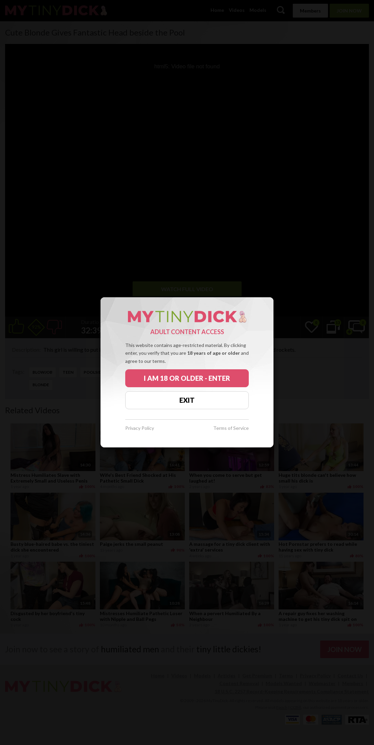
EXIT (187, 400)
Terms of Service (231, 428)
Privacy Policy (139, 428)
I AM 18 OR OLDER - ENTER (187, 378)
